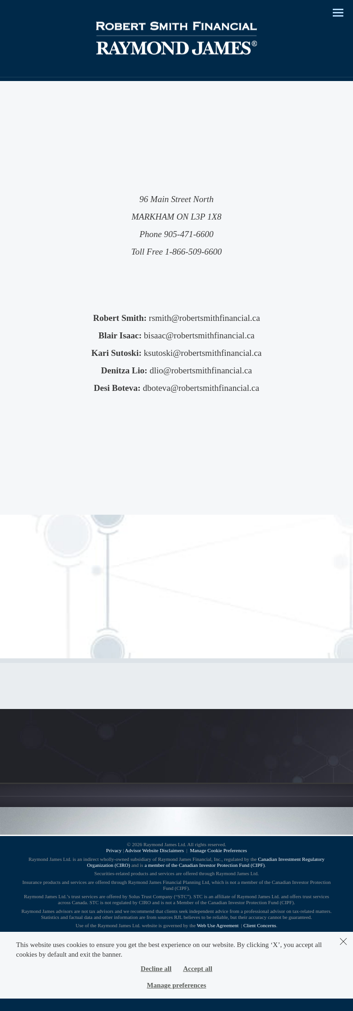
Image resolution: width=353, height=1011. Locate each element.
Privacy (114, 850)
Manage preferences (176, 985)
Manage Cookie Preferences (218, 850)
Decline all (156, 968)
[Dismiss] (343, 941)
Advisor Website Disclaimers (154, 850)
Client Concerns (260, 925)
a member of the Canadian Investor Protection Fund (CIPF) (204, 865)
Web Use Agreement (218, 925)
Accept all (197, 968)
